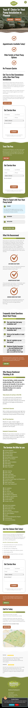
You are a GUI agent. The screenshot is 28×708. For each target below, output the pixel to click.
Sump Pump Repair (9, 477)
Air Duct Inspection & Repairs (12, 511)
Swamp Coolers (8, 480)
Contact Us (17, 19)
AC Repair (7, 489)
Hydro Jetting (8, 472)
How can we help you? (7, 123)
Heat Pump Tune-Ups (10, 508)
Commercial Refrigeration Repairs (13, 516)
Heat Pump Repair (9, 507)
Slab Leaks (7, 460)
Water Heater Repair (9, 482)
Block (17, 704)
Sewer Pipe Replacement (11, 484)
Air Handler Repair (9, 493)
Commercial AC (8, 518)
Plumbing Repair (9, 455)
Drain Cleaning (8, 471)
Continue (12, 704)
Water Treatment (9, 467)
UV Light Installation (9, 513)
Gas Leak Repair (9, 453)
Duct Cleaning (8, 510)
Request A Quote (7, 103)
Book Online (10, 19)
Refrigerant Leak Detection (11, 496)
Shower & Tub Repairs (10, 458)
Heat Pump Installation (10, 505)
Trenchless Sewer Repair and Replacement (15, 479)
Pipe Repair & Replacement (11, 457)
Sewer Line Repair (9, 474)
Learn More (6, 363)
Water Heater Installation (10, 462)
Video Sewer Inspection (10, 475)
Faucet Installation (9, 450)
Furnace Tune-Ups (9, 501)
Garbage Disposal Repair (11, 452)
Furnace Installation (9, 498)
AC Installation (8, 488)
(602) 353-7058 (7, 627)
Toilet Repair (8, 463)
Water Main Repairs (9, 465)
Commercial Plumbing (10, 520)
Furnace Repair (8, 499)
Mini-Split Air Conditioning (11, 494)
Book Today (6, 158)
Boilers (6, 515)
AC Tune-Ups (8, 491)
